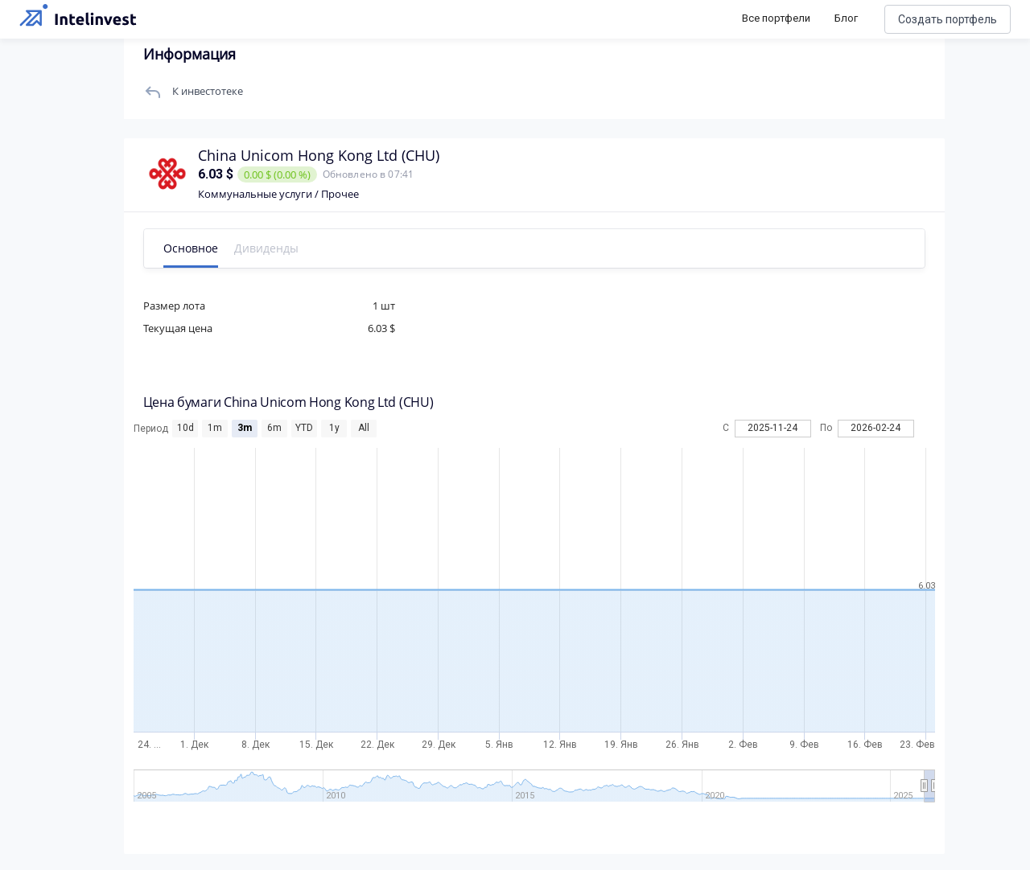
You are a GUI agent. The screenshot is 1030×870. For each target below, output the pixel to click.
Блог (846, 18)
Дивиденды (271, 248)
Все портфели (776, 18)
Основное (195, 248)
